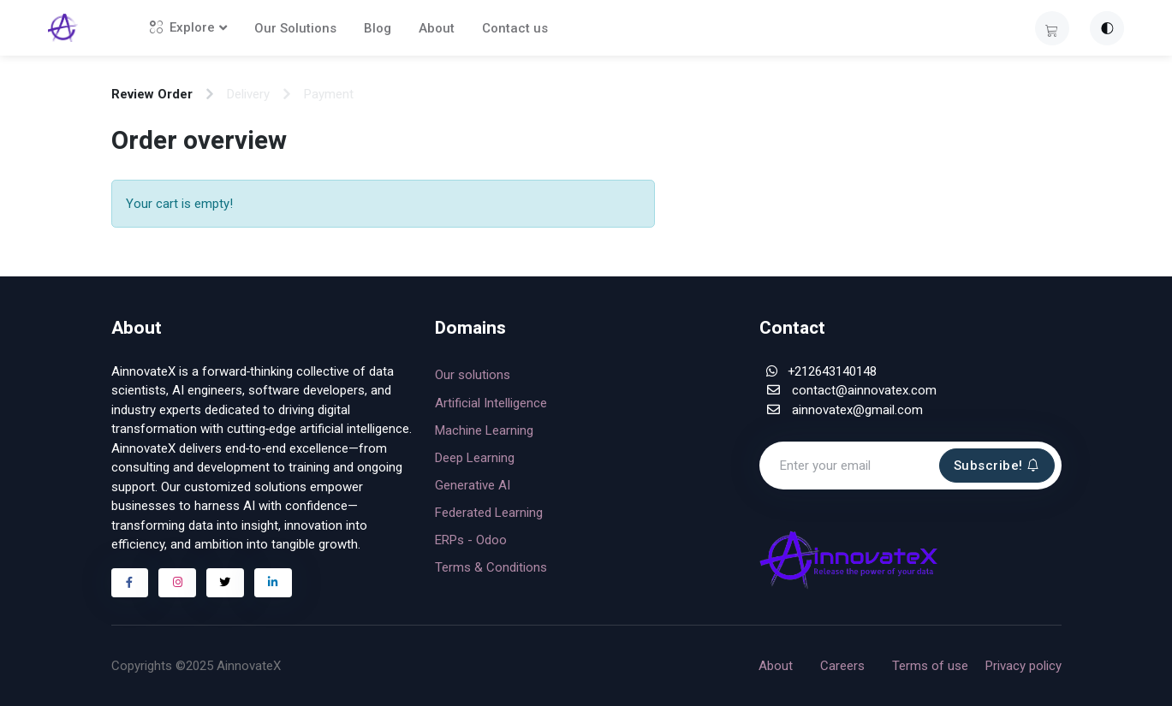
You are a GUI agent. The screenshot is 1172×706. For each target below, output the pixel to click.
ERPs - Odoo (471, 540)
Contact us (521, 28)
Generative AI (472, 485)
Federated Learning (489, 512)
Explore (188, 27)
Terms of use (930, 665)
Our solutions (472, 375)
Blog (383, 28)
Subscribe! (997, 465)
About (443, 28)
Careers (842, 665)
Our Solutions (301, 28)
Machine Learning (484, 430)
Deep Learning (475, 458)
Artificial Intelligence (491, 403)
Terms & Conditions (491, 567)
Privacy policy (1023, 665)
